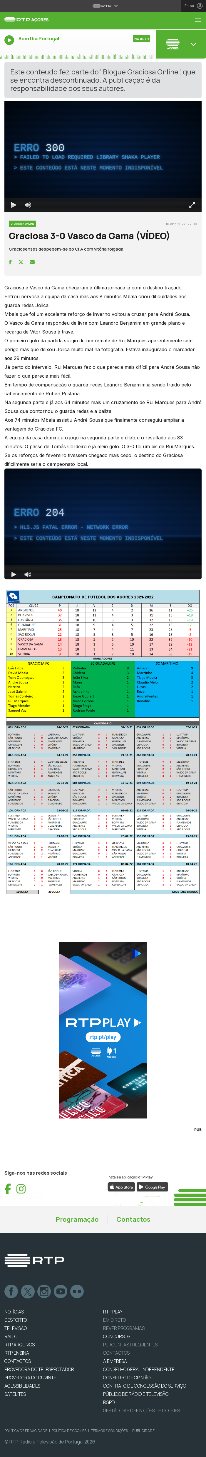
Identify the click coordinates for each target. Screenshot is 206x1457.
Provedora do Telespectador (39, 1369)
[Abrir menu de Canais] (180, 44)
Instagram (44, 1292)
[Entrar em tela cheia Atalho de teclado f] (192, 205)
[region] (103, 156)
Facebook (11, 1292)
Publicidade (143, 1430)
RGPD (109, 1402)
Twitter (28, 1292)
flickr (77, 1292)
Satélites (15, 1394)
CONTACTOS (17, 1361)
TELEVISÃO (15, 1328)
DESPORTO (15, 1320)
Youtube (61, 1292)
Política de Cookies (69, 1430)
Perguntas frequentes (130, 1344)
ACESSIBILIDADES (22, 1386)
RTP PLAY (113, 1311)
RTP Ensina (16, 1353)
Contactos (133, 1219)
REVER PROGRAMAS (124, 1328)
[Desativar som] (28, 205)
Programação (77, 1219)
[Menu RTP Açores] (200, 20)
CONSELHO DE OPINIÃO (126, 1377)
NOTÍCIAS (14, 1311)
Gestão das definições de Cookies (141, 1410)
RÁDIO (10, 1336)
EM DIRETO (114, 1320)
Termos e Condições (109, 1430)
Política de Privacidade (25, 1430)
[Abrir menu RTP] (103, 6)
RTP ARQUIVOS (19, 1344)
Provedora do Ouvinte (30, 1377)
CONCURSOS (116, 1336)
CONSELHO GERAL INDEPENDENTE (139, 1369)
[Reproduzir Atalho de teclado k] (14, 205)
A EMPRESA (115, 1361)
